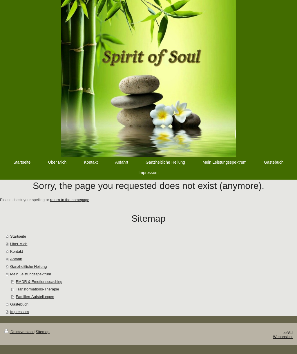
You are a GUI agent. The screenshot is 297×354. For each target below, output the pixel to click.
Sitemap (43, 332)
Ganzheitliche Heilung (28, 266)
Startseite (18, 236)
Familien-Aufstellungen (35, 297)
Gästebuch (19, 304)
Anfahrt (16, 259)
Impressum (19, 312)
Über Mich (18, 244)
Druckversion (19, 332)
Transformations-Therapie (37, 289)
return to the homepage (69, 200)
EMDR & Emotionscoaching (39, 281)
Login (288, 331)
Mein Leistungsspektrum (30, 274)
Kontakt (16, 251)
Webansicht (283, 337)
